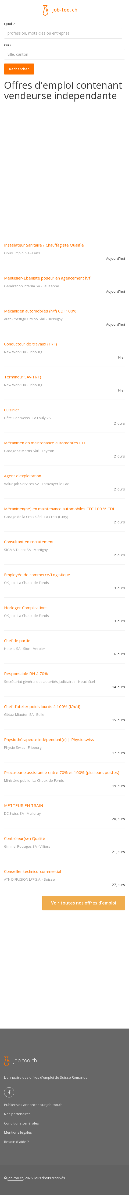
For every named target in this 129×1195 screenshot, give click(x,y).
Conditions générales (21, 1123)
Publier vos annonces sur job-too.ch (33, 1104)
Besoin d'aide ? (16, 1141)
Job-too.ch (15, 1178)
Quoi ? (9, 23)
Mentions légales (18, 1132)
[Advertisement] (64, 168)
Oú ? (8, 45)
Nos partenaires (17, 1113)
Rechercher (19, 68)
